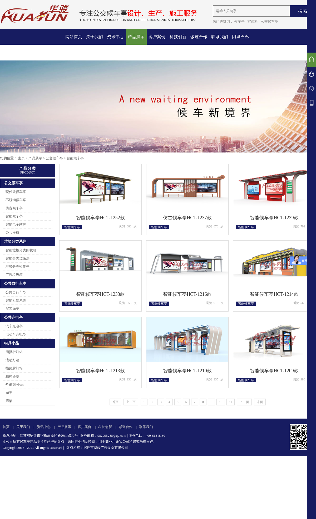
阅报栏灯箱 (14, 352)
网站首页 (73, 36)
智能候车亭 (75, 158)
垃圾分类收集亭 (17, 266)
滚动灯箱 (12, 360)
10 (220, 402)
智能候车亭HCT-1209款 (274, 370)
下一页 (244, 402)
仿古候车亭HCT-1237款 (187, 217)
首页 (115, 402)
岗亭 (9, 393)
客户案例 (157, 36)
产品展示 (136, 36)
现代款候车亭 (16, 192)
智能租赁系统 (16, 300)
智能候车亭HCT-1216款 (187, 294)
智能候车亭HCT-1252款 (100, 217)
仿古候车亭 (14, 208)
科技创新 (178, 36)
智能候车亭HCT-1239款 (274, 217)
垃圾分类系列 (15, 241)
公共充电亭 (13, 317)
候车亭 (239, 21)
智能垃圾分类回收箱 (21, 250)
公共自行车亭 (15, 284)
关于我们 (94, 36)
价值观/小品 (15, 384)
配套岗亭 (12, 309)
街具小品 (11, 343)
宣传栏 (253, 21)
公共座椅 (12, 233)
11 (230, 402)
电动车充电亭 (16, 334)
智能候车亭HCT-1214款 (274, 294)
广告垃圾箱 (14, 275)
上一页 (131, 402)
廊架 (9, 401)
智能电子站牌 (16, 224)
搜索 (303, 11)
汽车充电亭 (14, 326)
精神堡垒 (12, 376)
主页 (21, 158)
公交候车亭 (269, 21)
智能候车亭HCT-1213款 (100, 370)
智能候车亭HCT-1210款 (187, 370)
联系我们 (219, 36)
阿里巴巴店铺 (240, 44)
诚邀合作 (198, 36)
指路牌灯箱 (14, 368)
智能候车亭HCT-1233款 (100, 294)
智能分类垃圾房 (17, 258)
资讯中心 (115, 36)
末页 (260, 402)
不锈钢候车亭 (16, 200)
